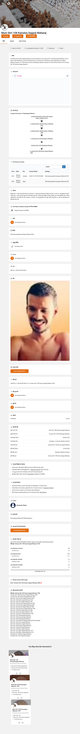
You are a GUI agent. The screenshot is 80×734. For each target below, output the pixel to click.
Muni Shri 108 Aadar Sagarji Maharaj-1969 (21, 605)
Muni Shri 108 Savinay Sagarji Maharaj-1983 (22, 612)
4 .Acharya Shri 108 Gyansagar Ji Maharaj (42, 138)
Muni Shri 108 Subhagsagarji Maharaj (20, 624)
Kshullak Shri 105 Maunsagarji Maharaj (20, 639)
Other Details (22, 41)
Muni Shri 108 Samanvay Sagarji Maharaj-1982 (22, 614)
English (12, 41)
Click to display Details (19, 376)
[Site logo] (9, 3)
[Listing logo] (4, 27)
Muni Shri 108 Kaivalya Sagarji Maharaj (20, 631)
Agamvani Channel (35, 475)
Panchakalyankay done (19, 535)
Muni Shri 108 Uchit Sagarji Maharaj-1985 (21, 607)
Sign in (72, 3)
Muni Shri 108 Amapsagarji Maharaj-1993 (21, 617)
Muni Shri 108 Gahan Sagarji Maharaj (20, 629)
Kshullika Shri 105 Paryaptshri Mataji (20, 641)
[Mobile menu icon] (3, 3)
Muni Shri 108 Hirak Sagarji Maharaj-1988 (21, 615)
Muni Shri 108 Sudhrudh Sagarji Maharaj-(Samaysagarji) (25, 626)
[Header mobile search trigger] (77, 3)
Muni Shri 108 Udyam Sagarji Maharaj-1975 (21, 638)
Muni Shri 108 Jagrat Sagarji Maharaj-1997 (21, 636)
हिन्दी (4, 41)
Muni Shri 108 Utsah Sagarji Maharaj (20, 632)
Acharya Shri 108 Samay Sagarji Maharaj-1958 (22, 602)
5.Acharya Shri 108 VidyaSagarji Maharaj (41, 145)
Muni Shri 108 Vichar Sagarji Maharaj (20, 627)
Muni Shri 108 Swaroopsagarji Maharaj (20, 622)
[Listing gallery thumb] (40, 326)
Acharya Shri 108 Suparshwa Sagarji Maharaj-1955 (23, 600)
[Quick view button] (17, 679)
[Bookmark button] (20, 679)
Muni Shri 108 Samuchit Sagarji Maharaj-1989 (22, 609)
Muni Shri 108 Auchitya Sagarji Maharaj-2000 (22, 610)
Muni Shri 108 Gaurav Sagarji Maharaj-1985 (22, 619)
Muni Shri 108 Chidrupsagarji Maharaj (20, 620)
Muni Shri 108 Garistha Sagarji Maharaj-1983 (22, 603)
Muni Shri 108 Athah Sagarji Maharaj (20, 634)
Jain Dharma (30, 479)
